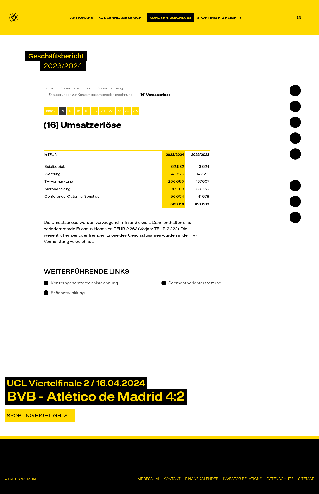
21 (103, 110)
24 (127, 110)
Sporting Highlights (37, 415)
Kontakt (172, 479)
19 (86, 110)
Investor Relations (242, 479)
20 (94, 110)
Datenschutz (280, 479)
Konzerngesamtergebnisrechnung (81, 283)
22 (111, 110)
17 (70, 110)
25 (135, 110)
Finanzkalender (201, 479)
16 (62, 110)
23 (119, 110)
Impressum (148, 479)
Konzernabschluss (75, 88)
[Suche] (307, 17)
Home (48, 88)
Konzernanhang (110, 88)
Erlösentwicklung (64, 292)
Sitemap (306, 479)
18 (78, 110)
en (298, 17)
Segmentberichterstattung (191, 283)
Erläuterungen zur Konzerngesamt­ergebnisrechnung (90, 94)
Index (50, 110)
